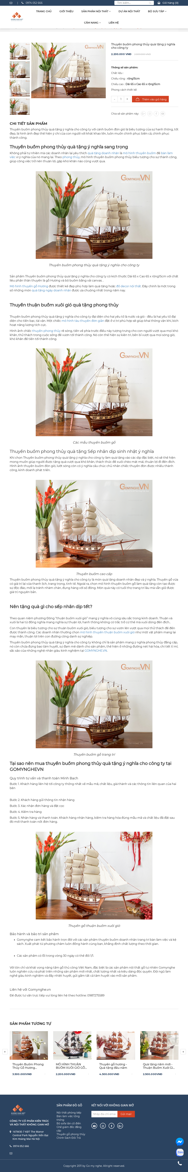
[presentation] (5, 1051)
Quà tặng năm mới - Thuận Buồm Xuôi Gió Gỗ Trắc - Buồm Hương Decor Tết (159, 1066)
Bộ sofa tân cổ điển (69, 1123)
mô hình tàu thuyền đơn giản (83, 320)
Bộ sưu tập (157, 11)
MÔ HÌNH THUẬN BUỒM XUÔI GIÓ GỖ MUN (70, 1066)
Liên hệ (114, 22)
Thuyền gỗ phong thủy (71, 1134)
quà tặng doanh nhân (103, 153)
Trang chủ (44, 11)
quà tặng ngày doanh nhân (51, 290)
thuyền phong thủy (46, 331)
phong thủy (71, 157)
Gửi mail (126, 1114)
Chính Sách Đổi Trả (69, 1137)
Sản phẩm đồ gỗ (69, 1105)
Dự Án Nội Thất (129, 11)
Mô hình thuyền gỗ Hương (29, 286)
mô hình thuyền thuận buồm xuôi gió (107, 632)
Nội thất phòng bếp (69, 1112)
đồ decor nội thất (128, 286)
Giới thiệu (66, 11)
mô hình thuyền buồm (139, 153)
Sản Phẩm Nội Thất (96, 11)
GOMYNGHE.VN (96, 650)
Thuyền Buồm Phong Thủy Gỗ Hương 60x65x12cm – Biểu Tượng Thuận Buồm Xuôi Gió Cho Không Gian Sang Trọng (28, 1066)
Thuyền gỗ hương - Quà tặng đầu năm (113, 1066)
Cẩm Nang (92, 22)
